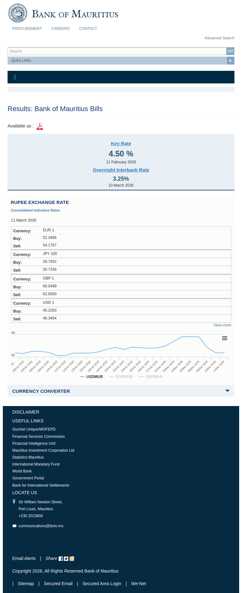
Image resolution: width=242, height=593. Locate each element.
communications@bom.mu (41, 526)
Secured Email (58, 583)
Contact (88, 28)
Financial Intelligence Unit (33, 443)
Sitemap (26, 583)
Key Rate (121, 143)
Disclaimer (25, 412)
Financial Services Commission (38, 436)
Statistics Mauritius (28, 457)
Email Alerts (24, 558)
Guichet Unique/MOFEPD (33, 429)
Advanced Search (219, 38)
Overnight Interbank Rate (121, 169)
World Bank (22, 471)
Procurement (27, 28)
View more (222, 325)
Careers (60, 28)
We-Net (138, 583)
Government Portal (28, 478)
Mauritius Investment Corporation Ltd (43, 450)
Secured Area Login (102, 583)
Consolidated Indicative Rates (35, 210)
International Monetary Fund (36, 464)
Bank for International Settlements (40, 485)
